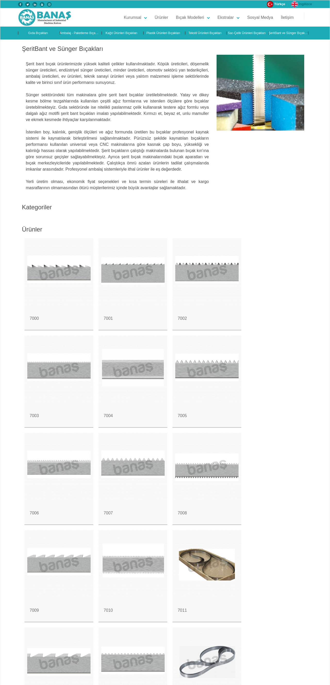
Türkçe (276, 4)
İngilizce (301, 4)
